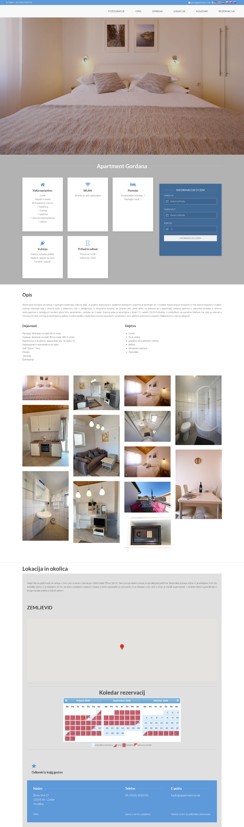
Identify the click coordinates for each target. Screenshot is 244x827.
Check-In (168, 189)
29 (100, 733)
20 (89, 728)
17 (73, 728)
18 (78, 728)
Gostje (168, 217)
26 (84, 733)
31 (73, 738)
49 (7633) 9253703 (136, 795)
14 (94, 723)
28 (94, 733)
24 (73, 733)
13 (89, 723)
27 (89, 733)
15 (100, 723)
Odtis (36, 814)
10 (73, 723)
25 (78, 733)
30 (68, 738)
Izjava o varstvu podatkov (138, 814)
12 (84, 723)
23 (68, 733)
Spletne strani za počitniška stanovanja (190, 814)
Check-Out (170, 203)
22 (100, 728)
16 (68, 728)
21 (94, 728)
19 (84, 728)
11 (78, 723)
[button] (45, 387)
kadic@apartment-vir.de (199, 3)
